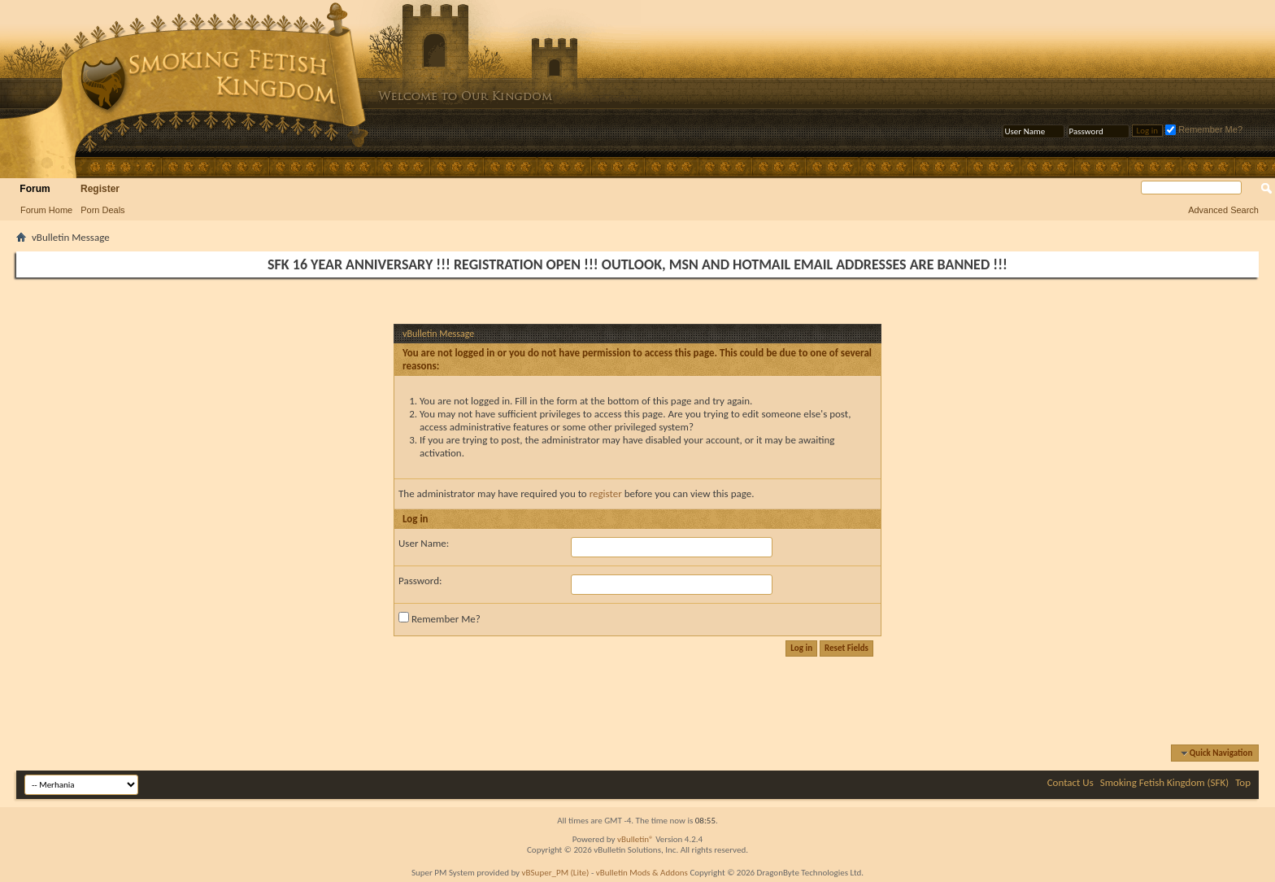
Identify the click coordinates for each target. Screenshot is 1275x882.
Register (100, 188)
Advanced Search (1223, 210)
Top (1243, 782)
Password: (420, 580)
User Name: (423, 543)
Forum (35, 188)
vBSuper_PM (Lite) (556, 872)
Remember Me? (1203, 129)
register (606, 493)
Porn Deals (102, 210)
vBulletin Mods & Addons (642, 872)
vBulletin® (635, 839)
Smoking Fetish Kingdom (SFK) (1164, 782)
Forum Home (46, 210)
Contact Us (1070, 782)
